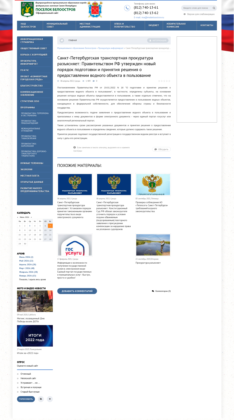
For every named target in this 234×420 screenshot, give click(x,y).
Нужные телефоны (31, 163)
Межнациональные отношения (30, 129)
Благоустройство (31, 85)
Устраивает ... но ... (30, 382)
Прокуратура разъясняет (148, 262)
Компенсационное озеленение (31, 93)
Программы (27, 107)
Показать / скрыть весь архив (32, 279)
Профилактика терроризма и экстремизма (35, 114)
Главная (72, 40)
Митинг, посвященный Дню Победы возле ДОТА (31, 320)
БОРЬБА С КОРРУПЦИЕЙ (33, 54)
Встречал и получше (30, 387)
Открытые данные (31, 181)
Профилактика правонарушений (29, 122)
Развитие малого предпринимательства (34, 190)
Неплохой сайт (28, 378)
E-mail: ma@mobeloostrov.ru (149, 17)
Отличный (25, 373)
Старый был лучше (30, 391)
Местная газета (29, 175)
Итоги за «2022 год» (28, 352)
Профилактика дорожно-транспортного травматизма (34, 153)
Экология (26, 169)
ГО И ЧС (24, 70)
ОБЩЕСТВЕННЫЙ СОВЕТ (33, 48)
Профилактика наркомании (28, 145)
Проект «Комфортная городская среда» (33, 78)
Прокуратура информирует (29, 62)
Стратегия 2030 (29, 101)
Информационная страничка (31, 41)
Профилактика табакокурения (28, 137)
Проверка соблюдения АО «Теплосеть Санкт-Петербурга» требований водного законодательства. (152, 207)
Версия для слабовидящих (199, 14)
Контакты (207, 25)
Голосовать (26, 399)
